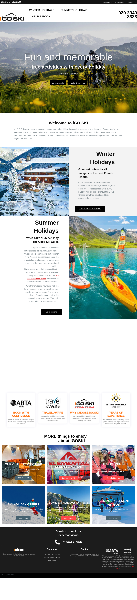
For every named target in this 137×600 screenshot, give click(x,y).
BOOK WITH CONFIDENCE (37, 413)
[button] (34, 182)
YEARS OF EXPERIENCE (99, 413)
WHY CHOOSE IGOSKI (79, 412)
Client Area (107, 2)
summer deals (57, 83)
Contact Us (132, 2)
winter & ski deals (79, 83)
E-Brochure (119, 2)
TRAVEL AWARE (58, 412)
